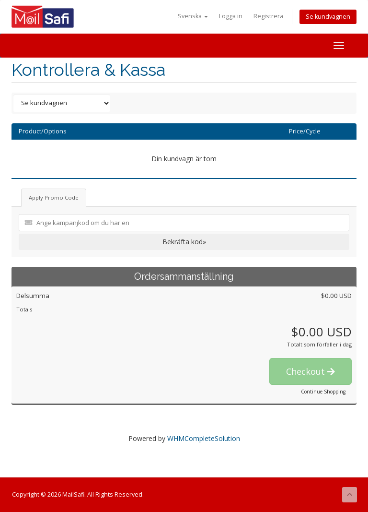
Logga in (230, 16)
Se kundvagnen (328, 16)
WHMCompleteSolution (203, 438)
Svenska (193, 16)
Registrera (268, 16)
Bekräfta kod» (184, 241)
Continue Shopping (323, 391)
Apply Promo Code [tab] (54, 197)
